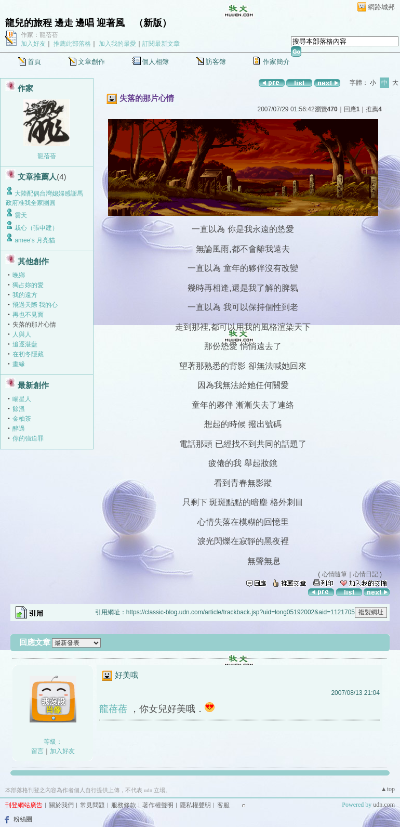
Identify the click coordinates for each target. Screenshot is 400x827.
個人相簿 (155, 62)
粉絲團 (23, 819)
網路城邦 (381, 7)
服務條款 (123, 805)
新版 (152, 23)
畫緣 (18, 364)
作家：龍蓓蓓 (39, 34)
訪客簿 (216, 62)
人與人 (21, 334)
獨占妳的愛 (28, 285)
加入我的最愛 (117, 43)
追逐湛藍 (24, 344)
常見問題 (92, 805)
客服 (223, 805)
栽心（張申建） (36, 227)
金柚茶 (21, 418)
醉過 (18, 428)
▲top (388, 789)
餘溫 (18, 408)
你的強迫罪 (28, 438)
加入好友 (33, 43)
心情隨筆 (334, 574)
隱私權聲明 (195, 805)
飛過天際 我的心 (35, 304)
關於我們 (61, 805)
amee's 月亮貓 (35, 240)
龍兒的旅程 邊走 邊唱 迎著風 (65, 23)
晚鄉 (18, 275)
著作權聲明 (158, 805)
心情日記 (365, 574)
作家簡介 (276, 62)
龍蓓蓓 (46, 156)
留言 (37, 751)
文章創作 (91, 62)
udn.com (384, 804)
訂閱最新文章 (161, 43)
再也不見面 (28, 314)
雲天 (21, 215)
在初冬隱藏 (28, 354)
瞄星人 (21, 399)
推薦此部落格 (72, 43)
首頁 (34, 62)
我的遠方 (24, 295)
